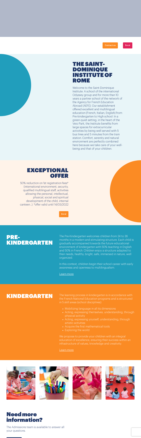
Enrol (127, 45)
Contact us (110, 45)
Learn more (66, 274)
